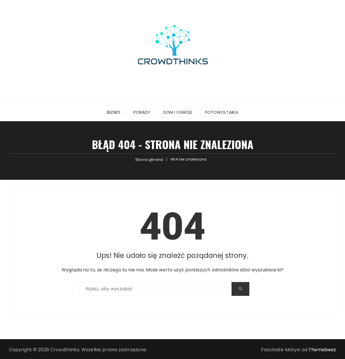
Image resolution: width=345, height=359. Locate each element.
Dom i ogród (177, 112)
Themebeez (322, 349)
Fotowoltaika (221, 112)
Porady (142, 112)
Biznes (114, 112)
